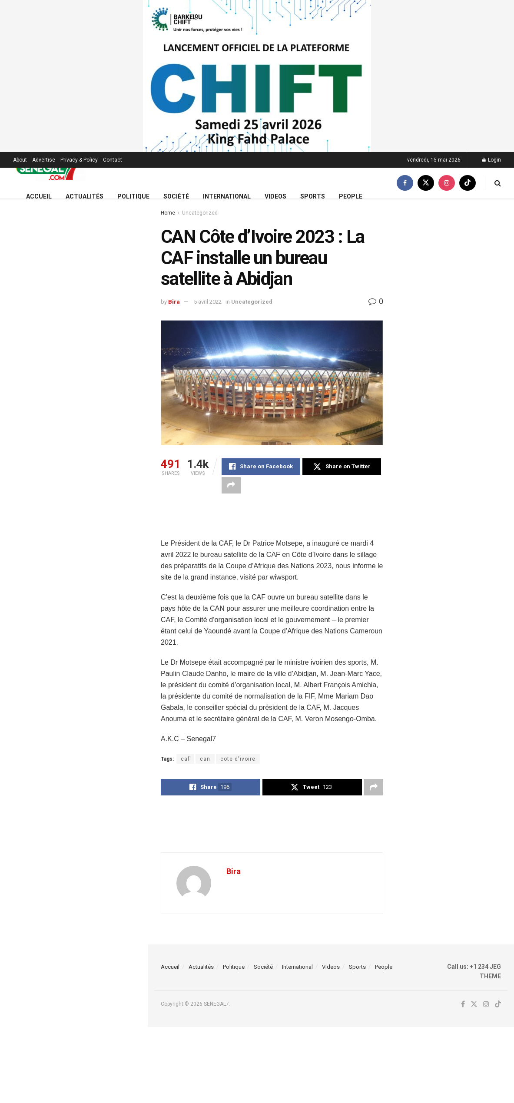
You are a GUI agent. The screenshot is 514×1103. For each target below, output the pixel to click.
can (205, 759)
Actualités (84, 196)
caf (185, 759)
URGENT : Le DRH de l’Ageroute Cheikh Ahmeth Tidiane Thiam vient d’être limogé (88, 728)
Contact (112, 160)
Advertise (43, 160)
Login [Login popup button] (491, 160)
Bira (174, 301)
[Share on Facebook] (261, 466)
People (350, 196)
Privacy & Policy (79, 160)
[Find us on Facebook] (405, 183)
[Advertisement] (272, 522)
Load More (73, 823)
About (20, 160)
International (227, 196)
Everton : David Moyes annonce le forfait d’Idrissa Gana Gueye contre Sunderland (91, 777)
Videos (275, 196)
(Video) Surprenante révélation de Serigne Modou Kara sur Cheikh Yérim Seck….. (92, 212)
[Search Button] (497, 183)
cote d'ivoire (237, 759)
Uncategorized (200, 213)
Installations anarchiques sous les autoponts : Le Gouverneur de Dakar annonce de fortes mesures (92, 436)
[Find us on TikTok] (467, 183)
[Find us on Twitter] (426, 183)
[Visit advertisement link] (257, 76)
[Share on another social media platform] (231, 485)
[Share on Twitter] (341, 466)
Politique (133, 196)
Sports (312, 196)
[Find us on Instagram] (446, 183)
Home (168, 213)
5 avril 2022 (208, 301)
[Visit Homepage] (49, 168)
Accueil (39, 196)
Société (176, 196)
